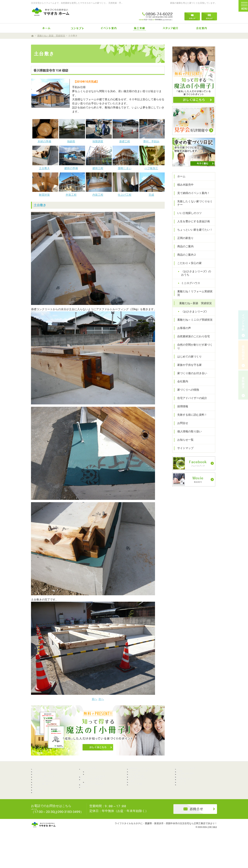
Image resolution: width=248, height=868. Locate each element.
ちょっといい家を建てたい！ (193, 237)
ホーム (180, 183)
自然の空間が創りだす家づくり (195, 348)
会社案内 (181, 381)
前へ (94, 699)
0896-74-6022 (156, 14)
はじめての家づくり (188, 357)
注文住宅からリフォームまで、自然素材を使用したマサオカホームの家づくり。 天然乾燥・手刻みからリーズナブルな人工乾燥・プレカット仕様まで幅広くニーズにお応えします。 (117, 3)
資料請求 (209, 14)
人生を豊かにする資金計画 (192, 228)
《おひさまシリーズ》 (193, 315)
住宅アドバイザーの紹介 (190, 398)
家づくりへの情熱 (186, 390)
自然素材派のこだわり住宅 (192, 340)
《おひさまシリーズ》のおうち (197, 280)
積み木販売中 (184, 192)
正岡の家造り (184, 245)
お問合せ (181, 423)
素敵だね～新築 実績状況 (193, 307)
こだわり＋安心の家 (188, 270)
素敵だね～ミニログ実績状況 (193, 323)
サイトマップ (184, 448)
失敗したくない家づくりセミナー (193, 210)
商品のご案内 (184, 253)
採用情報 (181, 406)
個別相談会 (243, 355)
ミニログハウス (188, 290)
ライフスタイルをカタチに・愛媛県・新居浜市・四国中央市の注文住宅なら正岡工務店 (160, 849)
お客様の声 (182, 332)
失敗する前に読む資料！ (190, 415)
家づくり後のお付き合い (190, 373)
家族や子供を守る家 (188, 365)
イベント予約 (243, 324)
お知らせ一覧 (184, 440)
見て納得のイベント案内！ (192, 200)
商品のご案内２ (185, 262)
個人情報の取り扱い (188, 432)
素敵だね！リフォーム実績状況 (195, 298)
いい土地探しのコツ (188, 220)
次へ (101, 699)
